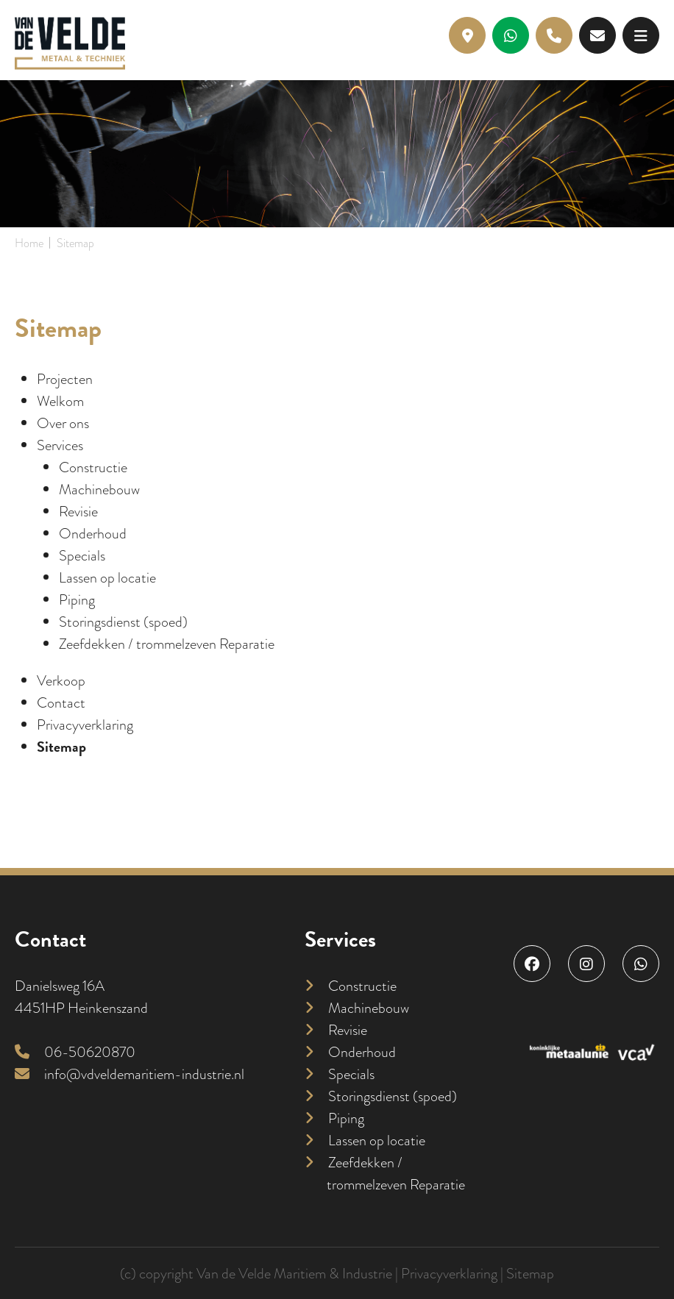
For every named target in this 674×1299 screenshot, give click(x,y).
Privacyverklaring (85, 724)
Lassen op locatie (107, 577)
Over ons (63, 423)
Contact (61, 702)
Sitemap (61, 747)
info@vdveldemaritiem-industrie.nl (129, 1074)
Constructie (93, 467)
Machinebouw (99, 489)
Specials (82, 555)
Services (60, 445)
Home (29, 243)
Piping (77, 599)
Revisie (78, 511)
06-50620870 (75, 1052)
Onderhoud (93, 533)
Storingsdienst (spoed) (123, 621)
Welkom (60, 401)
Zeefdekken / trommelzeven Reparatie (166, 643)
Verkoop (61, 680)
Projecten (65, 379)
